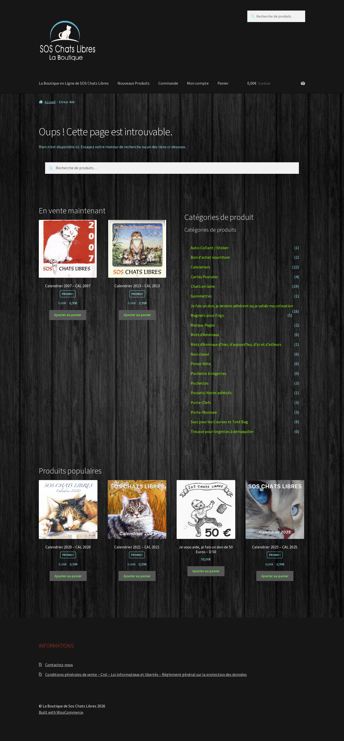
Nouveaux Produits (134, 83)
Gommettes (201, 296)
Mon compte (198, 83)
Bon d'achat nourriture (210, 257)
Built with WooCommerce (61, 712)
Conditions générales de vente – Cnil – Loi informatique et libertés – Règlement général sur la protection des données (146, 674)
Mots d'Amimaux (205, 334)
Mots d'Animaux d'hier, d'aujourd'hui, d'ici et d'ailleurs (236, 344)
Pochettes (200, 383)
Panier (222, 83)
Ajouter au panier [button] (67, 315)
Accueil (50, 102)
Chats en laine (203, 286)
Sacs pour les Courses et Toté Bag (219, 421)
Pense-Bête (201, 363)
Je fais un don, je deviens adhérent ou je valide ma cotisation (242, 305)
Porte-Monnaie (204, 412)
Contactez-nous (59, 664)
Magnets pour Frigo (207, 315)
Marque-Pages (203, 325)
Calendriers (200, 266)
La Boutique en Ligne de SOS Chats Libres (74, 83)
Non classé (200, 354)
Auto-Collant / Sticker (209, 247)
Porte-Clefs (201, 402)
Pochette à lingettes (208, 373)
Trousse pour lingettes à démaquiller (222, 431)
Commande (168, 83)
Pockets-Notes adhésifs (211, 392)
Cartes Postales (204, 276)
